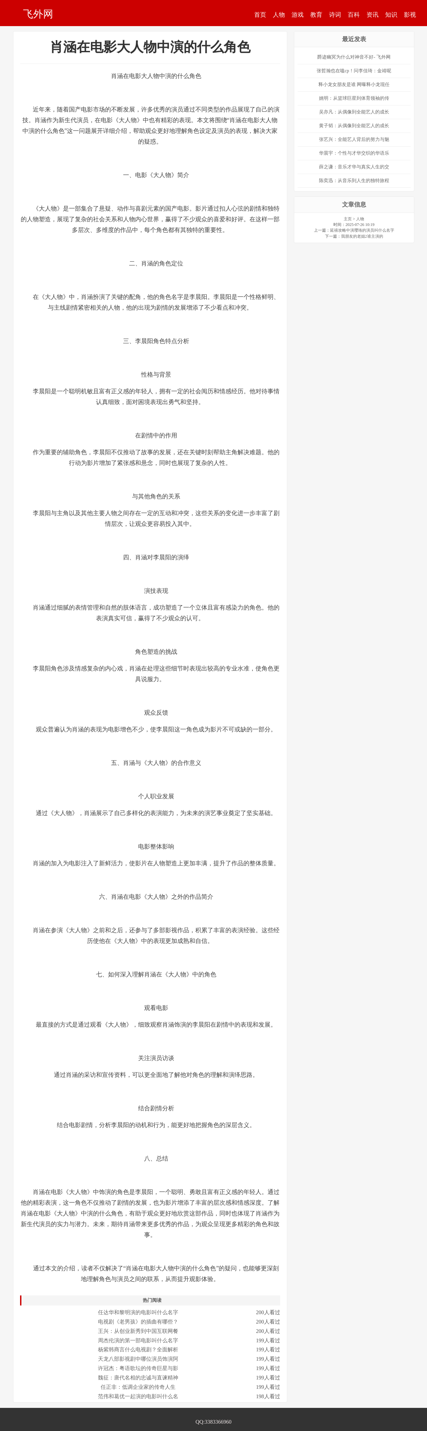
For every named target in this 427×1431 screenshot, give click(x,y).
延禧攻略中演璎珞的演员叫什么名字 (362, 230)
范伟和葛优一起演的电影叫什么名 (138, 1396)
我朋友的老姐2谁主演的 (362, 236)
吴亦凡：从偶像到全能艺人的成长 (354, 111)
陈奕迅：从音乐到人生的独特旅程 (354, 180)
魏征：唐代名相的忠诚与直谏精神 (138, 1377)
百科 (354, 14)
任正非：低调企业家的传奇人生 (138, 1387)
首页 (260, 14)
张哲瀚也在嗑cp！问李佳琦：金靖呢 (354, 70)
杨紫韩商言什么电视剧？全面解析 (138, 1349)
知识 (391, 14)
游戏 (298, 14)
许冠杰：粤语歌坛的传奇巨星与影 (138, 1368)
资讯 (372, 14)
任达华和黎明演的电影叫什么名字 (138, 1312)
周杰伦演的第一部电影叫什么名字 (138, 1340)
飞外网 (38, 13)
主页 (348, 219)
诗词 (335, 14)
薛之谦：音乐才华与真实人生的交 (354, 166)
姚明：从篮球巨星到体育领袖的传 (354, 98)
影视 (410, 14)
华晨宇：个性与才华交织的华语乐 (354, 153)
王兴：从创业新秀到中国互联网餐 (138, 1331)
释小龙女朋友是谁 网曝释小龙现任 (354, 84)
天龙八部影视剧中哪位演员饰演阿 (138, 1359)
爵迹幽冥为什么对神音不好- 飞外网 (353, 57)
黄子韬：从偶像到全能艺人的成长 (354, 125)
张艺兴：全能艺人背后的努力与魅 (354, 139)
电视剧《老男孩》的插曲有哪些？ (138, 1322)
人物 (279, 14)
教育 (316, 14)
